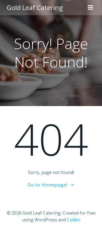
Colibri (73, 220)
